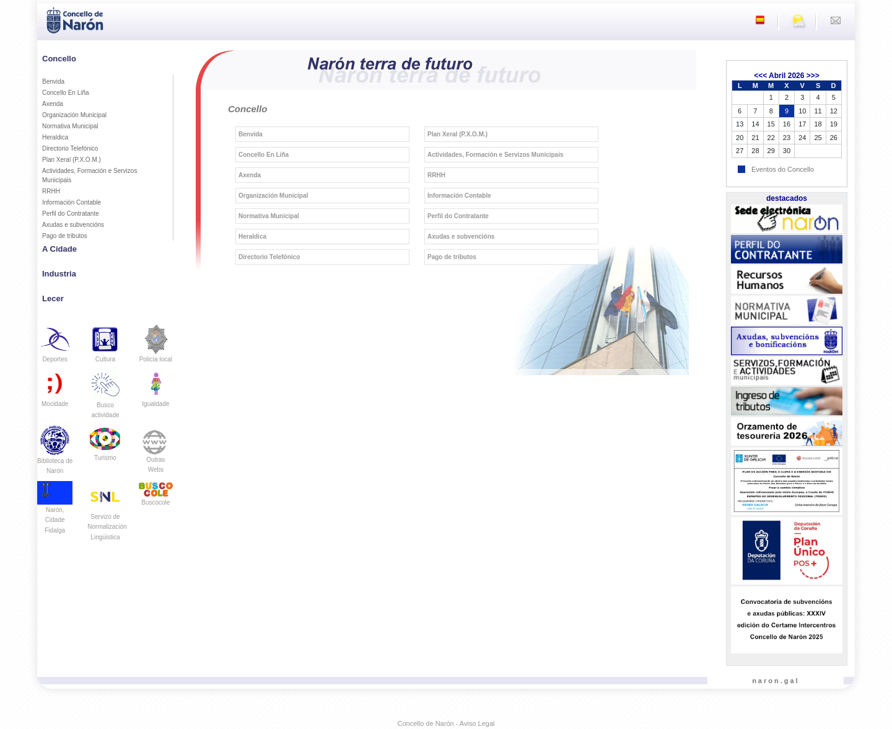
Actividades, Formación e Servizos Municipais (89, 175)
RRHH (51, 191)
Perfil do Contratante (70, 213)
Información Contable (71, 202)
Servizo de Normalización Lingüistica (106, 516)
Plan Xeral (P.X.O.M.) (71, 159)
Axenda (52, 103)
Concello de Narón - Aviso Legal (446, 723)
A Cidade (59, 249)
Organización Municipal (74, 115)
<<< (760, 75)
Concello (59, 58)
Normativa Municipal (70, 126)
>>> (813, 75)
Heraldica (55, 137)
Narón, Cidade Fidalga (54, 510)
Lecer (53, 298)
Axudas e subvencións (73, 224)
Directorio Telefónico (70, 148)
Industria (59, 273)
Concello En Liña (65, 92)
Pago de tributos (64, 235)
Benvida (53, 81)
